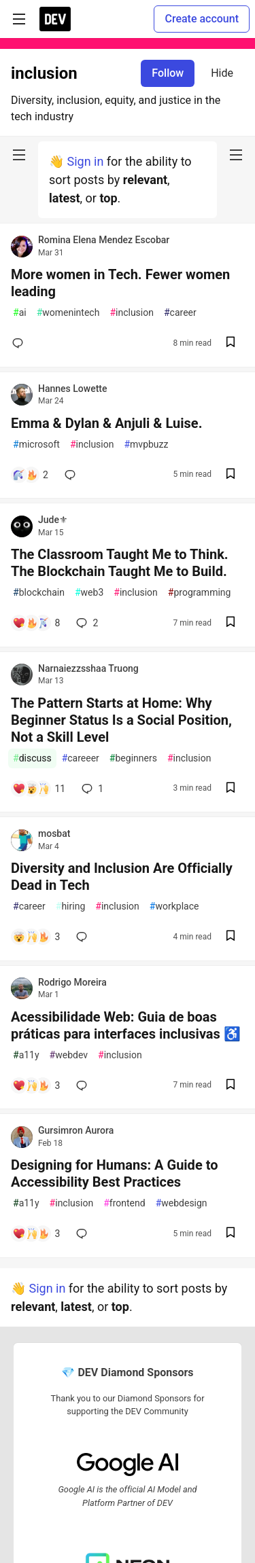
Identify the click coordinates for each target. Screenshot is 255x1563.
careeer (80, 758)
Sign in (85, 161)
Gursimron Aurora (76, 1130)
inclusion (131, 313)
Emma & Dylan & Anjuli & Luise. (106, 423)
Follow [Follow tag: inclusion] (168, 73)
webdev (69, 1055)
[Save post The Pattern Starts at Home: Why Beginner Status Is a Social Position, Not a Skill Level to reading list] (230, 789)
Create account (202, 18)
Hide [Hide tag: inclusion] (222, 73)
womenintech (68, 313)
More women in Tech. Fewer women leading (120, 283)
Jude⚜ (53, 519)
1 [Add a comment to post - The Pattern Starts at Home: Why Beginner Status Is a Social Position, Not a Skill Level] (91, 788)
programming (199, 593)
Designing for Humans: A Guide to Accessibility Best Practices (114, 1173)
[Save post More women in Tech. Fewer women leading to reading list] (230, 343)
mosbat (54, 833)
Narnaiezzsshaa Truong (88, 668)
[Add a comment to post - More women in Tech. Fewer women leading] (20, 343)
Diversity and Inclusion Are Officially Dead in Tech (122, 876)
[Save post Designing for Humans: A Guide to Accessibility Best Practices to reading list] (230, 1234)
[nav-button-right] (236, 154)
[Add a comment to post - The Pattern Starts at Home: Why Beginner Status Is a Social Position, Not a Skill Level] (38, 788)
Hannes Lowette (72, 388)
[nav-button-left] (19, 154)
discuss (32, 758)
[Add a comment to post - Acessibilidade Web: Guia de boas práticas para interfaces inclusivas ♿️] (36, 1085)
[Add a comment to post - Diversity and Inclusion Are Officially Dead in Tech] (36, 936)
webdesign (181, 1203)
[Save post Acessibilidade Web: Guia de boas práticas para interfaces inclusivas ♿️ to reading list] (230, 1086)
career (180, 313)
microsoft (36, 444)
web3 (89, 593)
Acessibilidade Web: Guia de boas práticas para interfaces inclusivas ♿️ (126, 1025)
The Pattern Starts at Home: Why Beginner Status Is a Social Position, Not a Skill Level (121, 720)
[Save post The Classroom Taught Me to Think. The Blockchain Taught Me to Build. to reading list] (230, 623)
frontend (124, 1203)
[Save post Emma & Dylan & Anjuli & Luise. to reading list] (230, 475)
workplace (174, 906)
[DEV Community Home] (55, 19)
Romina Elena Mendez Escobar (103, 239)
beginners (133, 758)
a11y (26, 1055)
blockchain (39, 593)
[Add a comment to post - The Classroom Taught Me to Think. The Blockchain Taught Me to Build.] (36, 623)
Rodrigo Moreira (72, 982)
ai (20, 313)
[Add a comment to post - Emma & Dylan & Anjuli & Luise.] (30, 475)
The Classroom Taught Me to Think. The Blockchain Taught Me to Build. (119, 562)
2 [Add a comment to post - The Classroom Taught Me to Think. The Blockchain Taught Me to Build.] (85, 623)
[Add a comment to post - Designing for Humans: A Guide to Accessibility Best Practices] (36, 1233)
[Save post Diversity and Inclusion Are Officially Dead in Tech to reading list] (230, 937)
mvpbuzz (146, 444)
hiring (70, 906)
